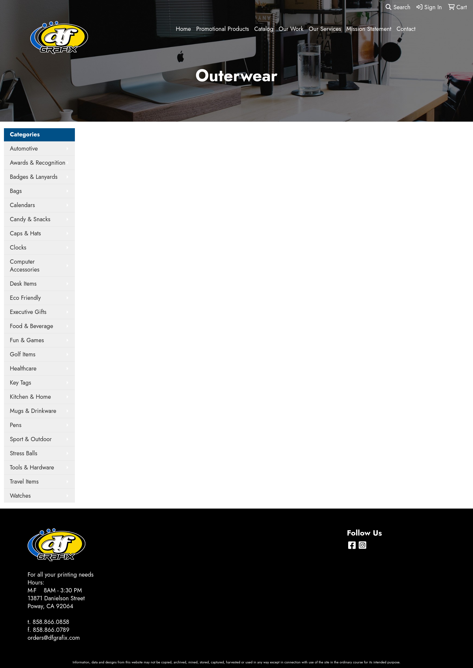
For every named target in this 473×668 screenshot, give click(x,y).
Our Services (325, 29)
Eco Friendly (25, 298)
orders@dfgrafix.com (54, 637)
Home (183, 29)
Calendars (22, 205)
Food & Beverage (31, 326)
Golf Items (22, 354)
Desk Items (23, 283)
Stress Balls (23, 453)
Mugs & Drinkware (33, 411)
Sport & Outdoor (31, 439)
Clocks (18, 247)
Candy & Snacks (30, 219)
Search (398, 7)
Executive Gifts (28, 312)
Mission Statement (369, 29)
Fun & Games (27, 340)
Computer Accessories (24, 265)
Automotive (24, 148)
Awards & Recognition (37, 162)
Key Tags (20, 382)
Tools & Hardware (32, 467)
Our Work (291, 29)
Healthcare (23, 368)
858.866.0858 (51, 622)
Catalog (263, 29)
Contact (406, 29)
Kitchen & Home (30, 397)
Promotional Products (222, 29)
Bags (16, 191)
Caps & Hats (25, 233)
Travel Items (24, 481)
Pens (15, 425)
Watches (20, 495)
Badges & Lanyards (33, 177)
